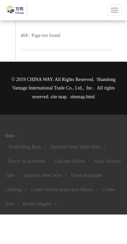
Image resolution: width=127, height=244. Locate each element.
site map (59, 96)
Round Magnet (37, 203)
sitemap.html (82, 96)
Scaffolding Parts (24, 146)
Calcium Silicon (69, 161)
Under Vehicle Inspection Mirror (62, 189)
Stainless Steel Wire (43, 175)
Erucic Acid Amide (26, 161)
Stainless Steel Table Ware (75, 146)
